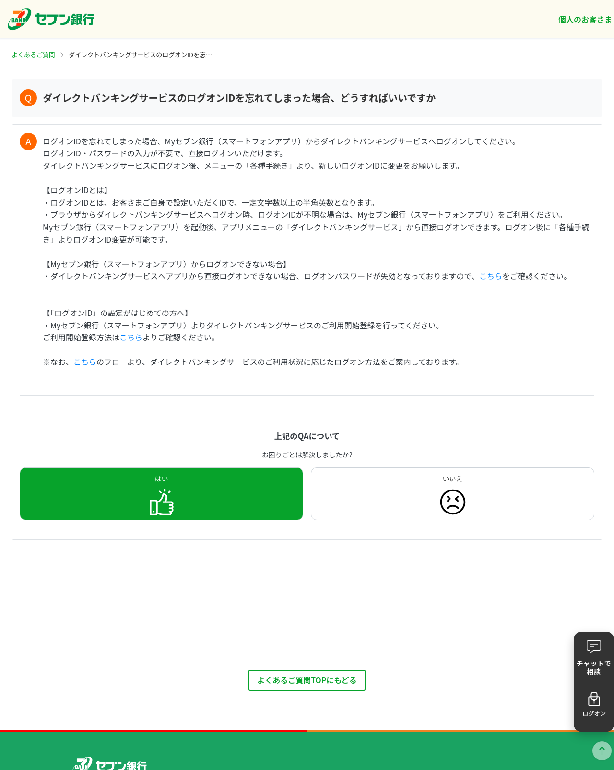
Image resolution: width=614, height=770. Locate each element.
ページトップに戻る (602, 750)
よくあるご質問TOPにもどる (307, 680)
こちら (490, 275)
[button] (594, 657)
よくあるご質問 (33, 54)
